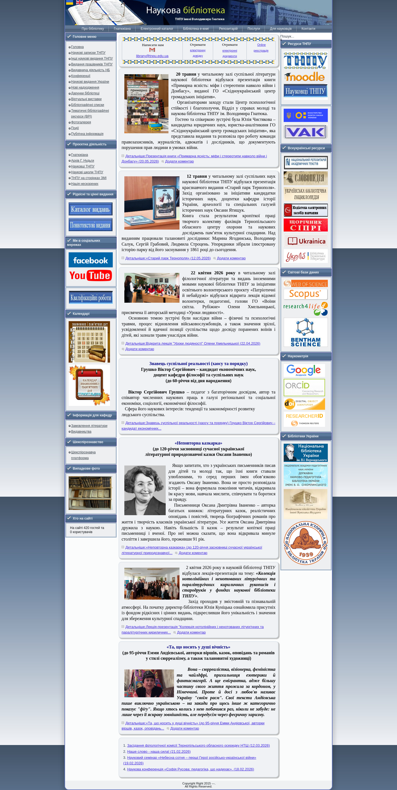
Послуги (254, 29)
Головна (77, 47)
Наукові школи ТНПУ (87, 172)
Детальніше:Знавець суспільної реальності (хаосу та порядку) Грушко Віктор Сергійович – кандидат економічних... (198, 425)
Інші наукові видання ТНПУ (92, 58)
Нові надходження (85, 87)
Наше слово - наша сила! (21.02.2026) (159, 751)
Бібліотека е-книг (196, 29)
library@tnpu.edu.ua (152, 56)
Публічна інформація (87, 134)
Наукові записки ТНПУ (88, 53)
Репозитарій (228, 29)
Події (75, 128)
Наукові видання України (90, 82)
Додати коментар (179, 161)
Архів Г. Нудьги (82, 161)
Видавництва (81, 431)
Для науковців (280, 29)
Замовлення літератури (89, 426)
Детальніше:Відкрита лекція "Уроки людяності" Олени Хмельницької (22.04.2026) (192, 343)
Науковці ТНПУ (83, 166)
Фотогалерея (81, 122)
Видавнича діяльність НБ (90, 70)
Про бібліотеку (93, 29)
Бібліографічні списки (87, 105)
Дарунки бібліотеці (85, 93)
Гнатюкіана (122, 29)
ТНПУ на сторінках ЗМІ (88, 178)
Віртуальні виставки (86, 99)
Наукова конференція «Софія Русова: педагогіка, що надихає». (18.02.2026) (190, 769)
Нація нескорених (84, 184)
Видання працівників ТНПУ (91, 64)
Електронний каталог (157, 29)
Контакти (308, 29)
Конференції (80, 76)
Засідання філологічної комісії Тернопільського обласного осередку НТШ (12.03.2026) (198, 745)
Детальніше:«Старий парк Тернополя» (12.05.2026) (168, 258)
